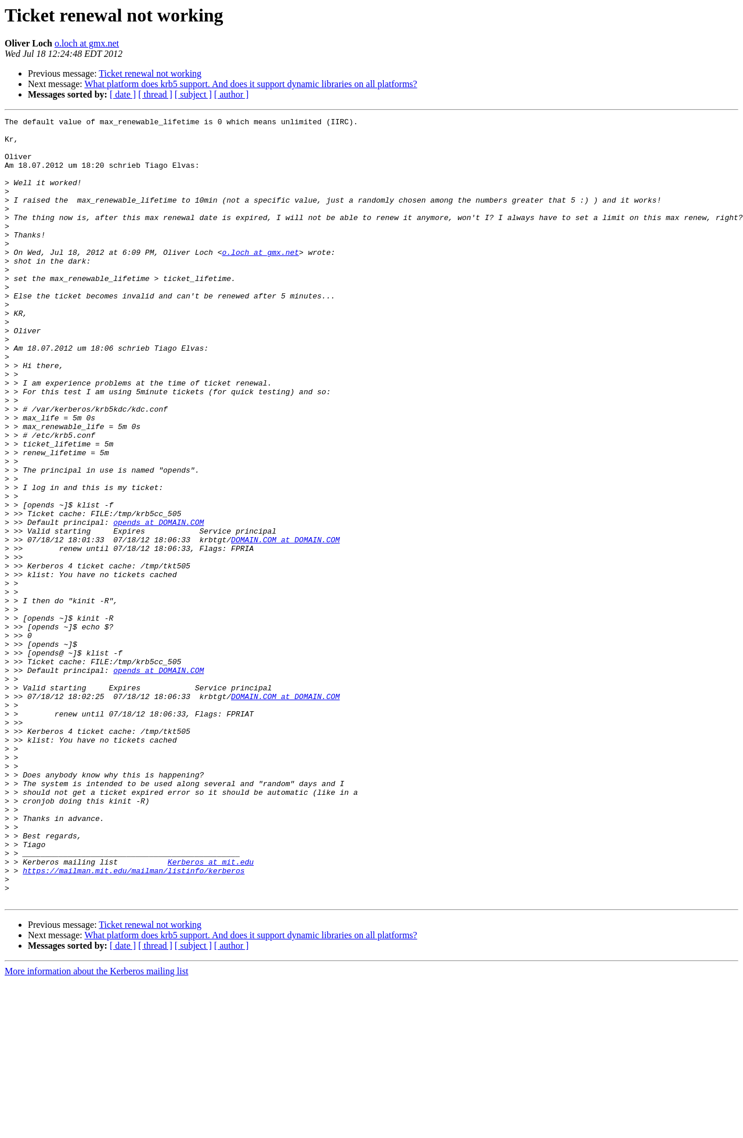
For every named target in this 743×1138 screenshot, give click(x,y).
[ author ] (231, 94)
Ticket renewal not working (150, 73)
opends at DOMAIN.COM (158, 604)
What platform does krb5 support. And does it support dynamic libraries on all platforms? (250, 84)
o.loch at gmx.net (87, 43)
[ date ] (123, 94)
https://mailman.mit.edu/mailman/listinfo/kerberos (133, 1022)
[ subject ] (193, 94)
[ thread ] (155, 94)
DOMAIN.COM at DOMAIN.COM (285, 625)
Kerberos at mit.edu (211, 1011)
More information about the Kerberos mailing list (96, 1128)
